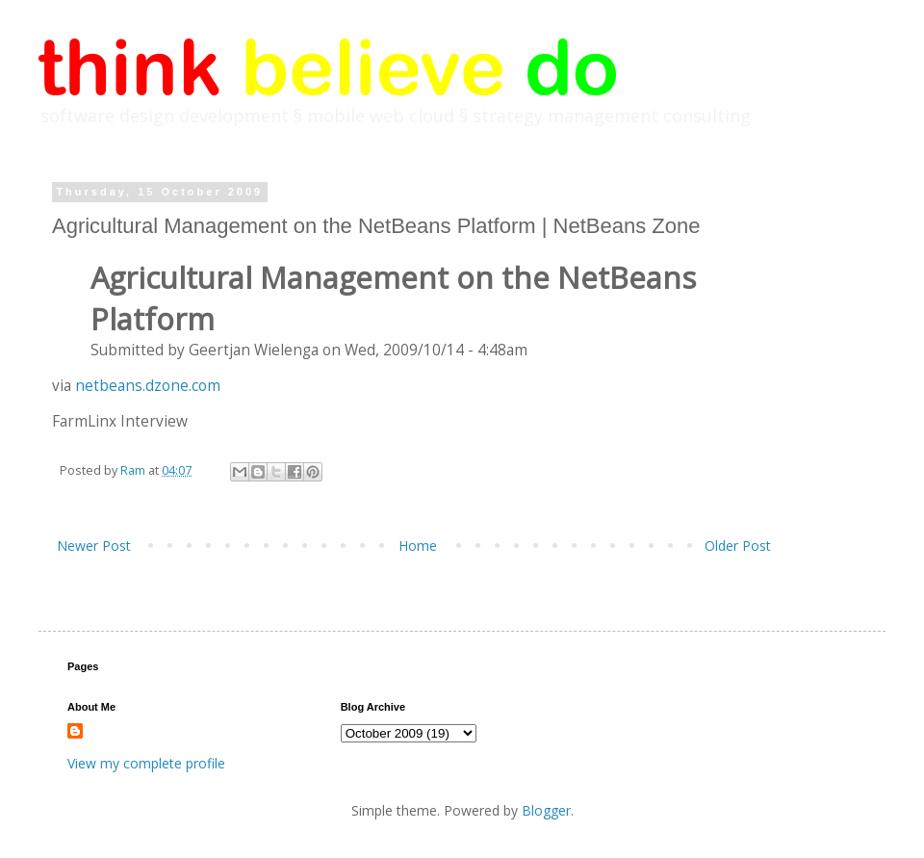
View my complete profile (146, 763)
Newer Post (94, 545)
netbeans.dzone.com (147, 386)
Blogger (546, 810)
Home (417, 545)
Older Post (738, 545)
